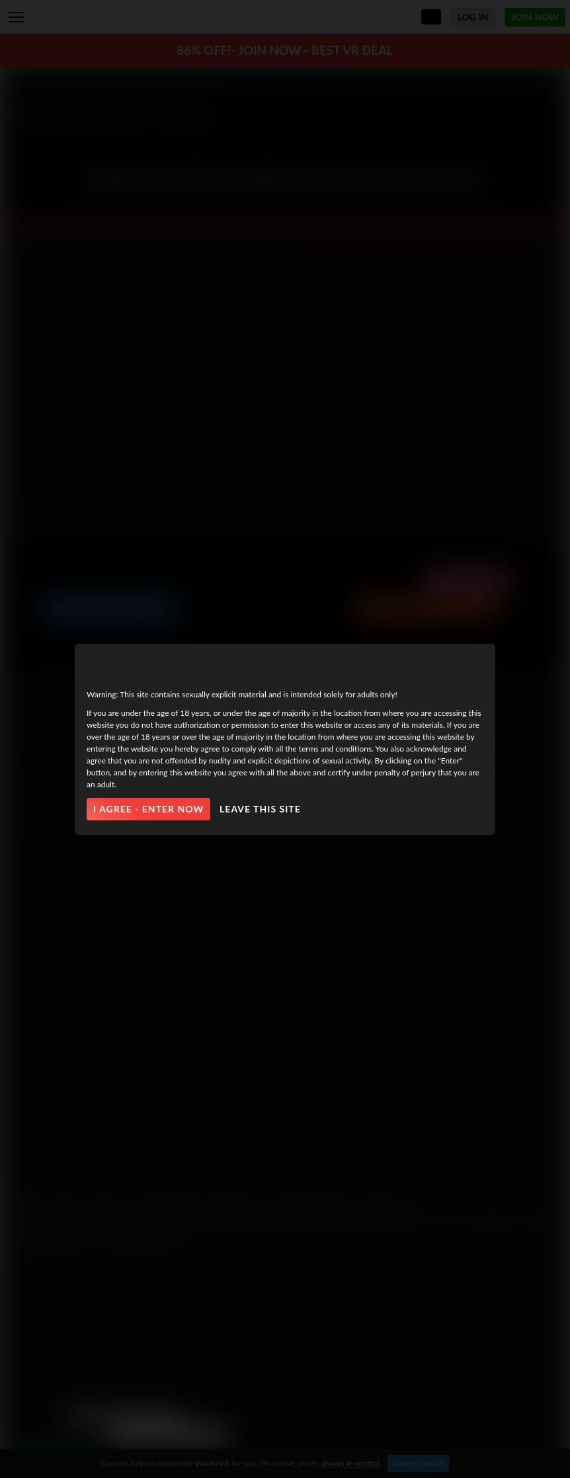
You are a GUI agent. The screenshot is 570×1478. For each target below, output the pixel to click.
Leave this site (260, 808)
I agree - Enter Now (148, 808)
